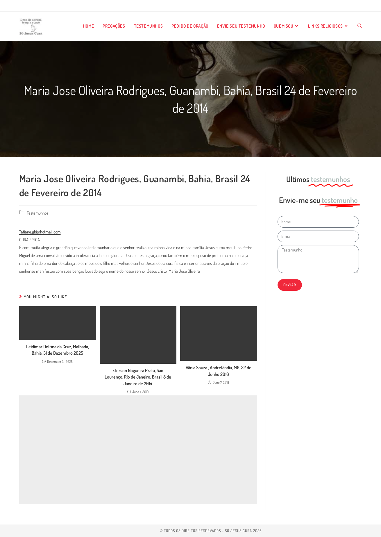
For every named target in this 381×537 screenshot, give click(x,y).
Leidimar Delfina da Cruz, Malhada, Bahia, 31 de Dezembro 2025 (57, 350)
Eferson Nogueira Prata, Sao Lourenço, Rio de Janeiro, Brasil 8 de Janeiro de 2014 (138, 376)
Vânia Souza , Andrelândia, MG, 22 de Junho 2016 (218, 371)
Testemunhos (38, 212)
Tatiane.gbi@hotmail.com (40, 232)
